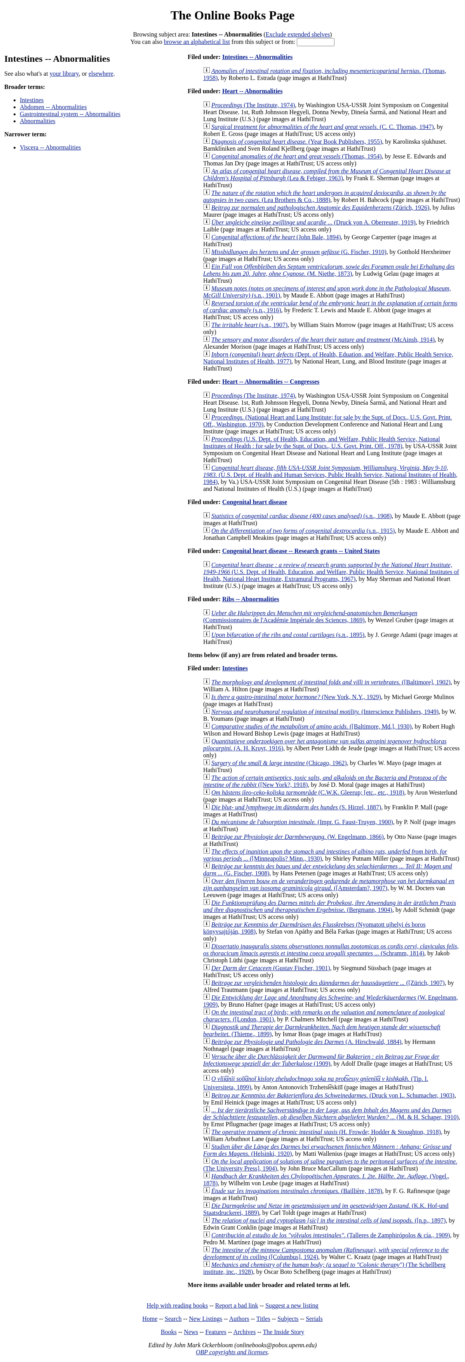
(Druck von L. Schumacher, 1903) (333, 1095)
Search (173, 1318)
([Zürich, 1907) (327, 982)
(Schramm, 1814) (331, 950)
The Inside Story (284, 1332)
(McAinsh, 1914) (323, 339)
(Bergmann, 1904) (329, 906)
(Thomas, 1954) (296, 156)
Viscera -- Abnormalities (50, 147)
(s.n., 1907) (249, 325)
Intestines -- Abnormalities (257, 57)
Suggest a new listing (291, 1305)
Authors (239, 1318)
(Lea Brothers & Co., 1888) (324, 196)
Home (149, 1318)
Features (215, 1332)
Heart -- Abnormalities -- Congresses (270, 381)
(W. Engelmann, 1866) (297, 836)
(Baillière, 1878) (296, 1191)
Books (169, 1332)
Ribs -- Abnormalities (250, 599)
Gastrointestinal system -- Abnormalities (70, 114)
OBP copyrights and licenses (232, 1352)
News (191, 1332)
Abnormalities (38, 121)
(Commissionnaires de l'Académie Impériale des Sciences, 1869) (310, 616)
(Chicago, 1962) (279, 763)
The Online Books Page (232, 15)
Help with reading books (177, 1305)
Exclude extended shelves (298, 34)
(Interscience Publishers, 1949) (325, 711)
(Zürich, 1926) (320, 207)
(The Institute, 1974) (253, 105)
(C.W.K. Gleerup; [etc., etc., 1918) (307, 792)
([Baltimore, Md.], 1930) (311, 726)
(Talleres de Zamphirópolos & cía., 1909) (330, 1235)
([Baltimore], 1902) (331, 682)
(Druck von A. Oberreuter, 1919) (313, 222)
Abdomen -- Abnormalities (53, 107)
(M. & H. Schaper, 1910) (331, 1113)
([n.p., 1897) (328, 1220)
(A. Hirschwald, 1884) (306, 1041)
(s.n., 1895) (287, 634)
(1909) (321, 1060)
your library (64, 73)
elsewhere (101, 73)
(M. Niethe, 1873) (329, 270)
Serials (314, 1318)
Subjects (287, 1318)
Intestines (32, 100)
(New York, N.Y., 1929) (296, 697)
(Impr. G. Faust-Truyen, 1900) (302, 822)
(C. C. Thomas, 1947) (322, 127)
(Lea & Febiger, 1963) (327, 174)
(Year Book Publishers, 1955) (296, 141)
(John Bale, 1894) (276, 237)
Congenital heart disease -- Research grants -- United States (301, 551)
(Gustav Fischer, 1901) (270, 968)
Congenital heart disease (254, 502)
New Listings (205, 1318)
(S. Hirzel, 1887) (296, 807)
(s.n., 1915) (303, 530)
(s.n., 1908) (301, 516)
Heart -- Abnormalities (252, 91)
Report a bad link (236, 1305)
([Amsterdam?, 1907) (329, 884)
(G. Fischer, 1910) (299, 252)
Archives (244, 1332)
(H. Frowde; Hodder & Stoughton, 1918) (326, 1132)
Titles (263, 1318)
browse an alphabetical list (197, 41)
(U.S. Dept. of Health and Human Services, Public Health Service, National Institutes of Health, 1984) (330, 474)
